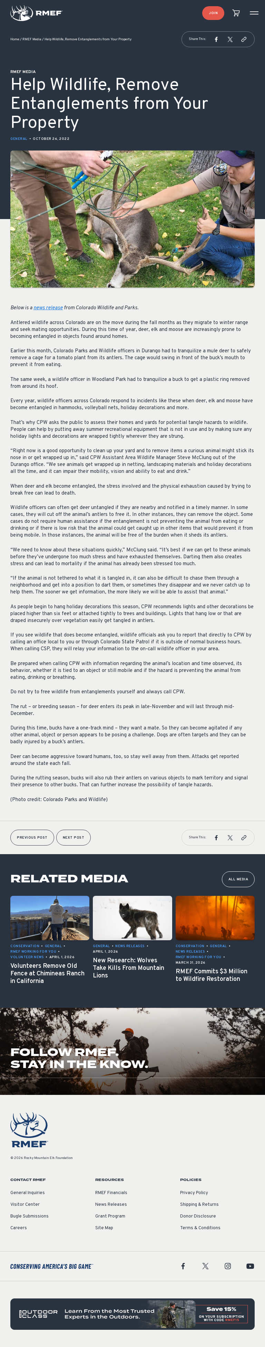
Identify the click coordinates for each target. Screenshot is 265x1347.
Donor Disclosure (198, 1216)
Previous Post (32, 838)
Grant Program (110, 1216)
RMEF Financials (111, 1193)
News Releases (111, 1205)
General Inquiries (27, 1193)
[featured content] (132, 1314)
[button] (216, 39)
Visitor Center (25, 1205)
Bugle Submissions (29, 1216)
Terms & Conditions (200, 1228)
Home (14, 39)
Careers (18, 1228)
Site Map (104, 1228)
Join (213, 13)
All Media (238, 879)
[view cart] (236, 13)
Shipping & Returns (199, 1205)
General (19, 139)
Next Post (74, 838)
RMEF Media (31, 39)
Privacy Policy (194, 1193)
